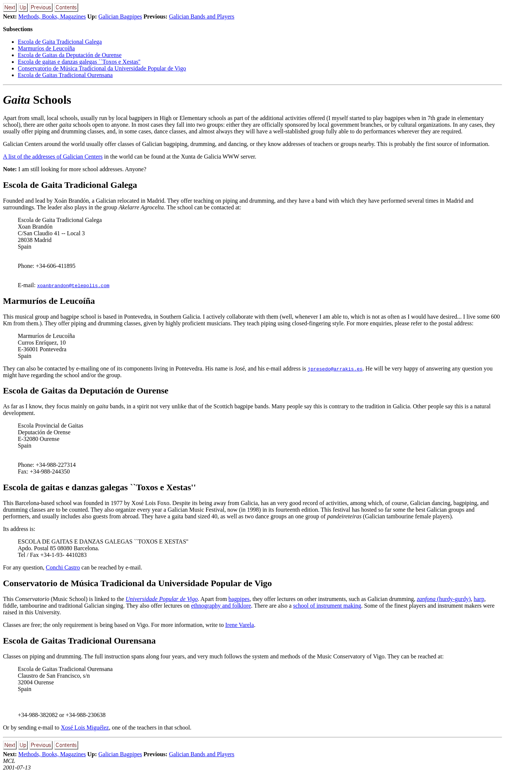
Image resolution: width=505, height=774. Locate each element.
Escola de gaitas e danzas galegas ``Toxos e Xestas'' (79, 62)
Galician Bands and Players (201, 16)
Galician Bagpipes (120, 16)
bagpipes (239, 599)
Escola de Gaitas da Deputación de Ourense (70, 55)
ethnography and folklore (221, 605)
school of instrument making (327, 605)
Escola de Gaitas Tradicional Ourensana (65, 75)
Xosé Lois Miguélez (85, 727)
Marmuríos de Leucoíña (46, 48)
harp (478, 599)
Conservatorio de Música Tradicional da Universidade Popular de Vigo (102, 68)
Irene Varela (239, 625)
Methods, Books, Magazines (52, 16)
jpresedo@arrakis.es (335, 368)
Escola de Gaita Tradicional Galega (60, 42)
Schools (37, 99)
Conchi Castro (63, 567)
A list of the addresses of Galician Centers (53, 156)
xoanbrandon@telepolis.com (73, 285)
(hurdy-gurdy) (444, 599)
